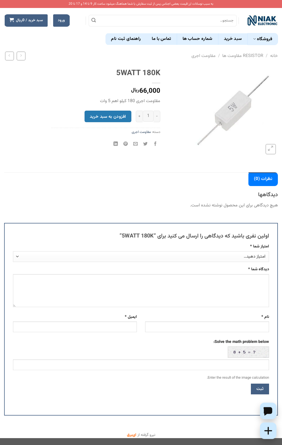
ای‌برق (131, 435)
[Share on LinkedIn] (115, 144)
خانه (274, 56)
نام (265, 317)
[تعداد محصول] (148, 116)
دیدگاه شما (258, 269)
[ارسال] (93, 20)
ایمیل (131, 317)
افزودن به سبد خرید (108, 116)
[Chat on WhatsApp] (268, 411)
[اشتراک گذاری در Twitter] (145, 144)
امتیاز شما (259, 246)
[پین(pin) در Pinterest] (125, 144)
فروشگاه (262, 39)
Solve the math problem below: (241, 348)
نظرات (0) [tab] (263, 179)
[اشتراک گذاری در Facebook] (155, 144)
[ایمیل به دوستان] (135, 144)
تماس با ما (161, 39)
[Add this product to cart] (268, 430)
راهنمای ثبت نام (126, 39)
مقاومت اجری (203, 56)
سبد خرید (233, 39)
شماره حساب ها (198, 39)
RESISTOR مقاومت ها (242, 56)
